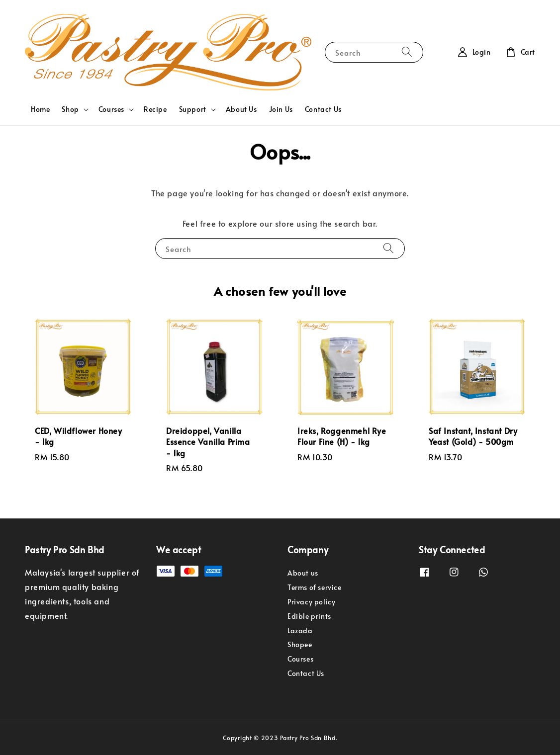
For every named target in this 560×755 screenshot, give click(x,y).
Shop (70, 109)
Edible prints (309, 616)
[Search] (407, 52)
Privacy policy (311, 601)
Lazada (300, 630)
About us (302, 573)
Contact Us (323, 109)
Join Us (281, 109)
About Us (241, 109)
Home (40, 109)
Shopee (299, 644)
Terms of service (314, 587)
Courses (111, 109)
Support (192, 109)
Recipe (155, 109)
